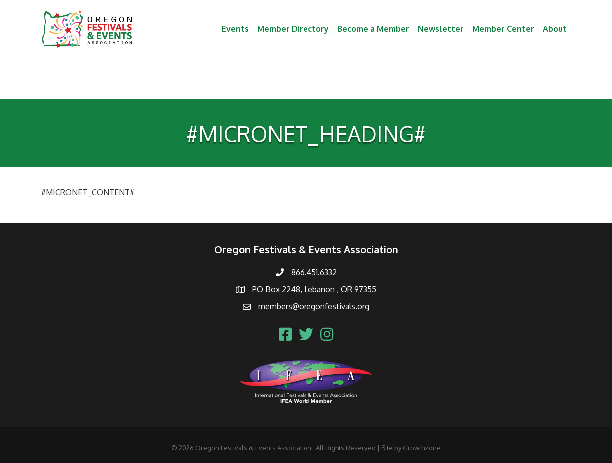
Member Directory (293, 29)
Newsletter (441, 29)
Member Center (503, 29)
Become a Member (373, 29)
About (555, 29)
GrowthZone (422, 448)
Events (235, 29)
